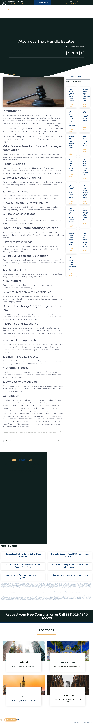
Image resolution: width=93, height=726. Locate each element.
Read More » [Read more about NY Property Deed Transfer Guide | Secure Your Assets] (71, 249)
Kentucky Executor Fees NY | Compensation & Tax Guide (70, 555)
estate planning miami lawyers (43, 586)
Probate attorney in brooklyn (45, 598)
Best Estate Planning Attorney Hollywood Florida (72, 584)
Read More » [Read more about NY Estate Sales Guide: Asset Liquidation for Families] (71, 274)
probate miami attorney (63, 586)
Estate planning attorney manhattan (16, 596)
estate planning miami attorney (54, 586)
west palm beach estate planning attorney (48, 588)
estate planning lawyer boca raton (11, 587)
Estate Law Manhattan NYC (14, 595)
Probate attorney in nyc (84, 598)
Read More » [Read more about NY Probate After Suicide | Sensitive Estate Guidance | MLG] (85, 179)
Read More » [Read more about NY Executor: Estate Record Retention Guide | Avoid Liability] (85, 202)
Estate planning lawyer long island (39, 597)
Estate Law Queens (38, 595)
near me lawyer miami (78, 586)
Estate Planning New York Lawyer (6, 583)
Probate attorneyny (32, 598)
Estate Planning (15, 2)
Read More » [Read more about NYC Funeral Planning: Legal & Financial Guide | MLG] (85, 224)
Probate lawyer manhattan (37, 599)
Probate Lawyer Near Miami (74, 583)
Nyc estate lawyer (25, 598)
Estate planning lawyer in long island (85, 596)
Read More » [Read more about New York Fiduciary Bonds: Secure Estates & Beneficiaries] (85, 128)
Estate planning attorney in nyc (85, 595)
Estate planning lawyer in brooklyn (73, 596)
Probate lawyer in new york (21, 599)
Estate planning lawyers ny (59, 597)
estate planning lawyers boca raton (34, 587)
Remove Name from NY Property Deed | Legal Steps (23, 576)
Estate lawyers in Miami (81, 592)
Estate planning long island (68, 597)
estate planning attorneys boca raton (58, 587)
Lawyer (16, 3)
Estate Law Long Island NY (30, 595)
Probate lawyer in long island (11, 599)
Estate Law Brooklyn (44, 595)
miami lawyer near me (41, 592)
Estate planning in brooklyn (36, 596)
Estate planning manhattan (77, 597)
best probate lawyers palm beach (33, 591)
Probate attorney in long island (55, 598)
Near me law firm (19, 598)
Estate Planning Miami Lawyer (16, 583)
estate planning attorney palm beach (83, 587)
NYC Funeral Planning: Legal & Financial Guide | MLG (85, 214)
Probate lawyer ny (38, 598)
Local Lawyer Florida (37, 585)
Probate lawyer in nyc (29, 599)
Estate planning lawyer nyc (50, 597)
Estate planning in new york (44, 596)
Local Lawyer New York (57, 595)
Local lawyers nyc (13, 598)
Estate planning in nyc (53, 596)
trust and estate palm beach (66, 592)
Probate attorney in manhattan (65, 598)
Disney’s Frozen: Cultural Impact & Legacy (70, 575)
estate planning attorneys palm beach (70, 587)
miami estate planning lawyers (33, 592)
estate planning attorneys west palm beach (19, 588)
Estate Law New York (22, 595)
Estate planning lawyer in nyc (29, 597)
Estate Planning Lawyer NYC (26, 583)
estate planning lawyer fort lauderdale (54, 591)
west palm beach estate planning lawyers (61, 588)
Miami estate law (74, 592)
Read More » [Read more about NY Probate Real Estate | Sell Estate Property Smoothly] (71, 226)
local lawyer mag (86, 585)
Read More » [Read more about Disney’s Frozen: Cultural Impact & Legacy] (85, 150)
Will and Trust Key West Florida (73, 585)
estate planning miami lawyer (33, 586)
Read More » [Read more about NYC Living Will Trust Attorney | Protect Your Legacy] (85, 251)
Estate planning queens (85, 597)
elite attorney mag (18, 586)
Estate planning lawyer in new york (18, 597)
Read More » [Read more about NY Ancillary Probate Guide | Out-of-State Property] (71, 105)
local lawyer (80, 585)
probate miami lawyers (70, 586)
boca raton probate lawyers (84, 588)
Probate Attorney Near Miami (17, 584)
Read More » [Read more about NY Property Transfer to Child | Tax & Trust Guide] (71, 202)
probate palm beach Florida (57, 592)
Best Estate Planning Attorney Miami (58, 584)
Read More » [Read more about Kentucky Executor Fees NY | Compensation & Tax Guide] (85, 105)
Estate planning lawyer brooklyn (62, 596)
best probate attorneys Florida (14, 591)
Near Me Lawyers (56, 583)
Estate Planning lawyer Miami (29, 585)
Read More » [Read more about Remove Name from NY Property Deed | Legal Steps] (71, 154)
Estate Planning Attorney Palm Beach (9, 585)
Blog (64, 46)
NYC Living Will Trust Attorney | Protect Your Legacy (85, 239)
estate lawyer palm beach (43, 591)
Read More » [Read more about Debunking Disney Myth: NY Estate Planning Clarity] (71, 175)
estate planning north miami (75, 591)
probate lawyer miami (85, 586)
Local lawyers (7, 598)
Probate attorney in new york (75, 598)
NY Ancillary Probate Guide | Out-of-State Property (71, 95)
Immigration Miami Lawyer (19, 585)
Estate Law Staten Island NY (5, 595)
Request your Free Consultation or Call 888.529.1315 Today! (46, 616)
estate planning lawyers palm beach (22, 587)
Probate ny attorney (45, 599)
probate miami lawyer (49, 592)
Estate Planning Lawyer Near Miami (85, 583)
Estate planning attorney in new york (73, 595)
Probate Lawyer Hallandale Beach (64, 583)
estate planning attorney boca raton (46, 587)
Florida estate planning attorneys (86, 591)
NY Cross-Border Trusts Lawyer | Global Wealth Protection (72, 118)
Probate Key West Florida (53, 585)
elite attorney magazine (25, 586)
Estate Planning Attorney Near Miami (7, 584)
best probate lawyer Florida (23, 591)
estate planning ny (64, 595)
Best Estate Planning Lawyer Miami (46, 584)
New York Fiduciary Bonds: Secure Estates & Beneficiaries (70, 565)
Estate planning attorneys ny (26, 596)
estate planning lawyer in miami (66, 591)
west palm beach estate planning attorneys (34, 588)
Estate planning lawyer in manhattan (7, 597)
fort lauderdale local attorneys (14, 592)
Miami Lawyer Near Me (34, 583)
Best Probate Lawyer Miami (36, 584)
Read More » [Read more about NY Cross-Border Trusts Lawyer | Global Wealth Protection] (71, 130)
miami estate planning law (23, 592)
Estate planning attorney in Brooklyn (54, 599)
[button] (8, 9)
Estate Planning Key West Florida (62, 585)
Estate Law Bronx (50, 595)
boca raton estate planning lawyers (74, 588)
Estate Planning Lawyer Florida (43, 583)
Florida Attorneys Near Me (45, 585)
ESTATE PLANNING (9, 75)
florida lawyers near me (5, 592)
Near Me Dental (51, 583)
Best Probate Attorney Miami (27, 584)
